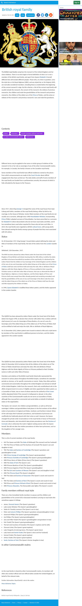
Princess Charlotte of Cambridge (17, 458)
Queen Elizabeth (12, 288)
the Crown (50, 391)
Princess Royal (14, 473)
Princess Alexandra (13, 486)
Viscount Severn (14, 504)
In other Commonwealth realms (13, 137)
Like (22, 15)
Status (6, 133)
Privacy (19, 602)
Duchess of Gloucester (23, 476)
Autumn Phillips (15, 512)
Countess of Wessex (21, 470)
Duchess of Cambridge (23, 450)
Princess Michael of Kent (22, 483)
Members (15, 133)
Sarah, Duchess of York (11, 540)
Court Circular (35, 175)
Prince (35, 95)
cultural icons (36, 227)
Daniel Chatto (18, 532)
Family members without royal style (32, 133)
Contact (25, 602)
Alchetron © (34, 602)
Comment (30, 15)
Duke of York (14, 463)
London (48, 244)
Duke (24, 442)
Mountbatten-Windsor (37, 217)
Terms (13, 602)
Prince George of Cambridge (16, 455)
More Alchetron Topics (9, 583)
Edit (17, 15)
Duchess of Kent (21, 481)
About (5, 602)
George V (20, 209)
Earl (11, 470)
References (30, 137)
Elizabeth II (43, 77)
